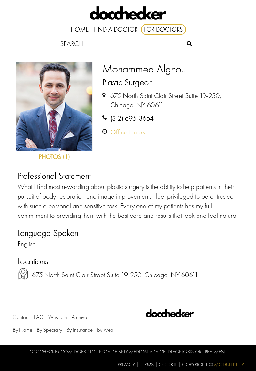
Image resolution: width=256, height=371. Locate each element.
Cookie (168, 364)
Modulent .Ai (230, 364)
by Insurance (79, 329)
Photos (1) (54, 157)
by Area (105, 329)
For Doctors (163, 29)
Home (80, 29)
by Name (22, 329)
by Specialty (49, 329)
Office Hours (127, 132)
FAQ (39, 317)
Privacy (127, 364)
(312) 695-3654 (132, 118)
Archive (79, 317)
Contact (21, 317)
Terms (147, 364)
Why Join (57, 317)
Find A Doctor (115, 29)
